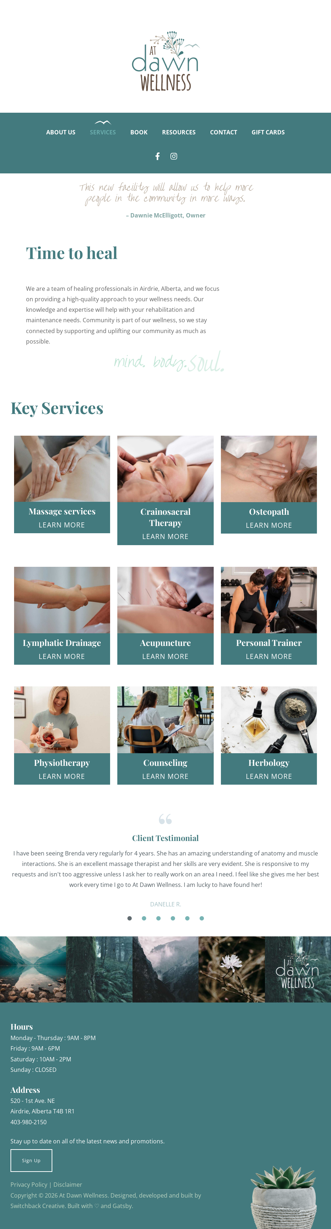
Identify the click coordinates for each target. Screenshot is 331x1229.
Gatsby (122, 1206)
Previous (5, 883)
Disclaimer (67, 1184)
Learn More (62, 524)
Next (326, 883)
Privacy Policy (28, 1184)
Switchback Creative (37, 1206)
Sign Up (31, 1160)
